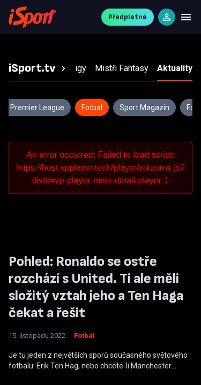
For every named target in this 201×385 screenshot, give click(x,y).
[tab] (39, 68)
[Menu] (186, 17)
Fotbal (84, 336)
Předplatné (127, 16)
